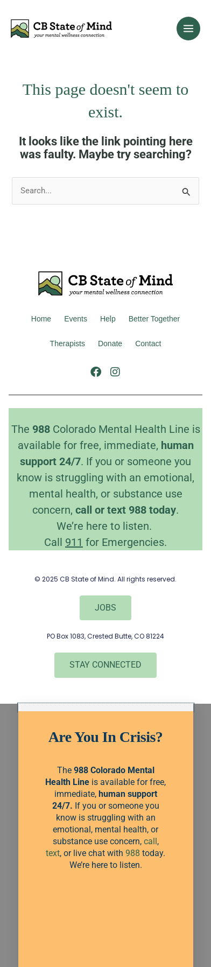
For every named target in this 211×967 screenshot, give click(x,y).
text (118, 509)
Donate (110, 343)
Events (75, 318)
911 (74, 542)
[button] (105, 708)
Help (108, 318)
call (83, 509)
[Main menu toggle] (188, 28)
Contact (148, 343)
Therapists (67, 343)
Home (41, 318)
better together (154, 318)
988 (132, 853)
